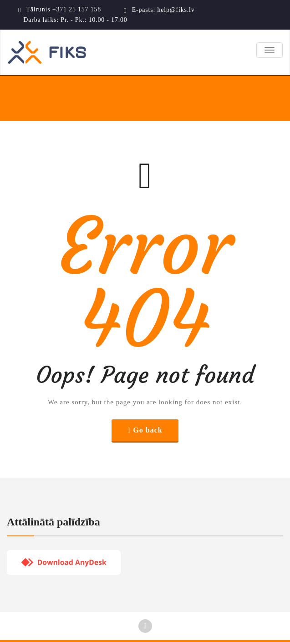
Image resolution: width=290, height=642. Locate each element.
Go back (147, 430)
